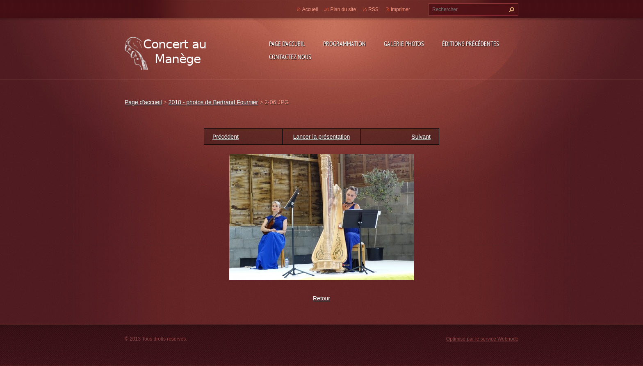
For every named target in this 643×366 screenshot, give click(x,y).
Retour (321, 298)
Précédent (225, 136)
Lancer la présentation (321, 136)
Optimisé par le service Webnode (482, 339)
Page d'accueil (287, 43)
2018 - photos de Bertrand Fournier (213, 102)
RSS (373, 9)
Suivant (421, 136)
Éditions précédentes (470, 43)
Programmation (344, 43)
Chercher (510, 9)
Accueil (310, 9)
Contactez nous (290, 57)
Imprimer (400, 9)
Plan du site (343, 9)
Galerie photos (404, 43)
